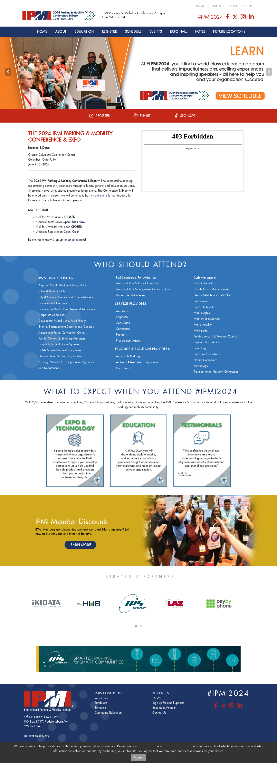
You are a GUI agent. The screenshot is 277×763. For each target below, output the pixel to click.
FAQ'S (156, 698)
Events (156, 31)
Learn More (80, 544)
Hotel (200, 31)
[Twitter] (235, 17)
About (60, 31)
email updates (76, 239)
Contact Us (159, 712)
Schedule (133, 31)
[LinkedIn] (251, 17)
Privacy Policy (147, 746)
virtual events (99, 195)
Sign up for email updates (168, 702)
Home (200, 6)
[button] (130, 103)
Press (217, 6)
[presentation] (8, 72)
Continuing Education (108, 712)
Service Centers (241, 6)
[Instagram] (244, 17)
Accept (138, 757)
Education (84, 31)
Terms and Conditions (177, 746)
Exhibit (142, 115)
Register (109, 31)
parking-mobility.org (36, 735)
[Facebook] (228, 17)
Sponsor (185, 115)
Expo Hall (178, 31)
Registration (102, 698)
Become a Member (164, 707)
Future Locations (229, 31)
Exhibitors (101, 702)
